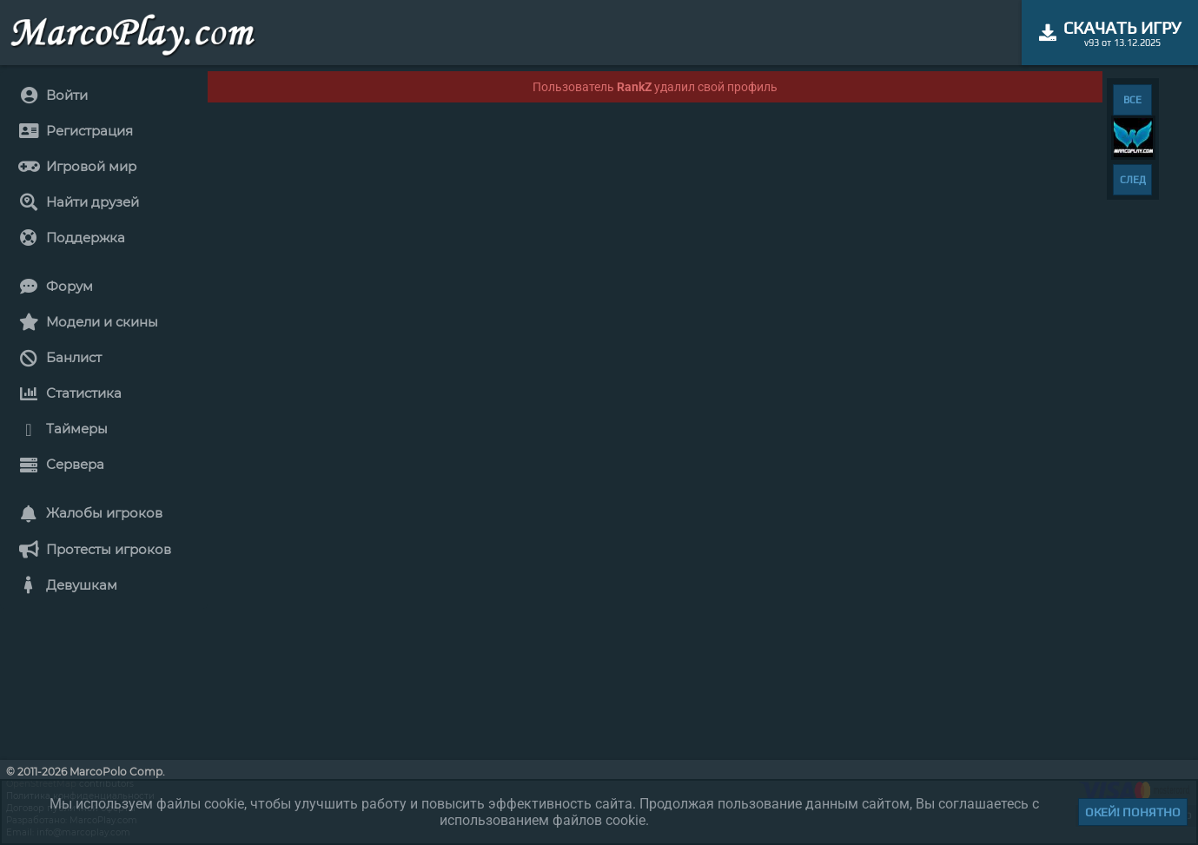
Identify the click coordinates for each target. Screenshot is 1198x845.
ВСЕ (1132, 100)
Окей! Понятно (1133, 812)
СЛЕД (1133, 180)
